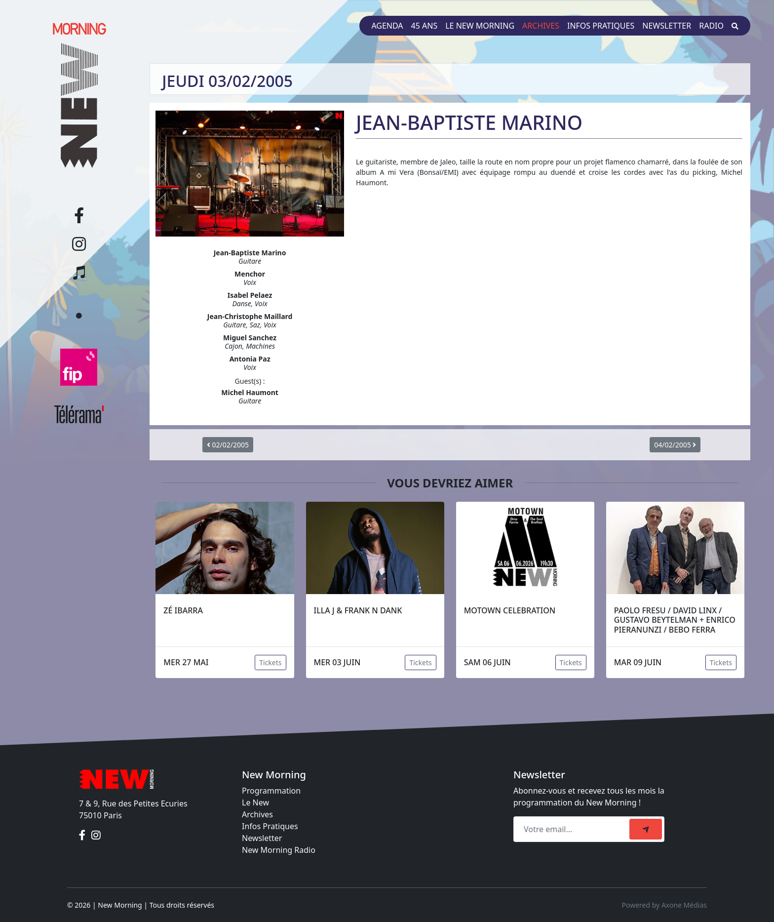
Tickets (270, 662)
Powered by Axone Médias (664, 905)
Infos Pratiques (270, 826)
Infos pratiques (600, 25)
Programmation (271, 790)
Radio (711, 25)
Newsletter (666, 25)
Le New (255, 802)
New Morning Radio (278, 849)
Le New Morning (479, 25)
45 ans (424, 25)
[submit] (645, 829)
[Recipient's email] (573, 829)
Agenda (387, 25)
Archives (540, 25)
